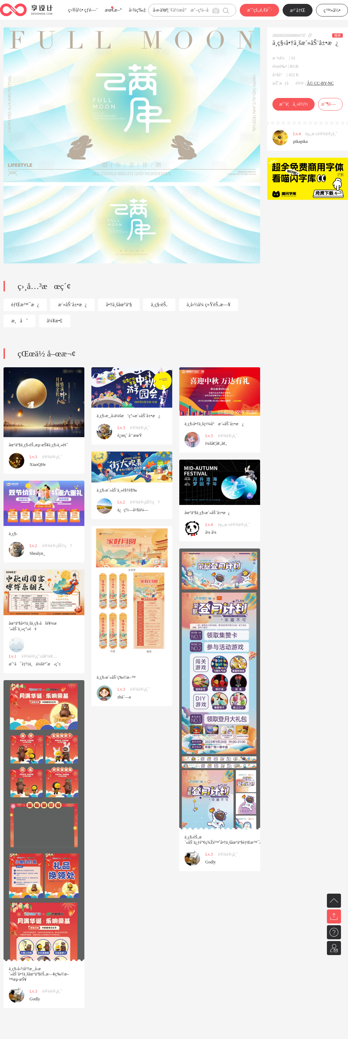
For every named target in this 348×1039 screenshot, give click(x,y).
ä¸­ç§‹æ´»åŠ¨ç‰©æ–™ (116, 677)
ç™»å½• (332, 10)
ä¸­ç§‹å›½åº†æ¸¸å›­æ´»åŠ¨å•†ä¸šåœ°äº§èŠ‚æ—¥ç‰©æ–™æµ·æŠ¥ (39, 974)
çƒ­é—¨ (91, 10)
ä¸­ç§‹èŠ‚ (159, 304)
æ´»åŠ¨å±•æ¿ (72, 304)
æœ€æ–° (113, 10)
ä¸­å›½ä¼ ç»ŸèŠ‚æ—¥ (209, 304)
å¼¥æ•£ (55, 320)
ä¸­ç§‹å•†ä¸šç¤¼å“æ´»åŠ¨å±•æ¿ (214, 423)
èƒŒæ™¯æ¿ (25, 304)
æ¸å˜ (19, 320)
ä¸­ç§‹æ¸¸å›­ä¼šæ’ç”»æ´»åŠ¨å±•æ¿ (128, 415)
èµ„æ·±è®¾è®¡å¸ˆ (321, 133)
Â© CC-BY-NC (320, 83)
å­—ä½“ (160, 10)
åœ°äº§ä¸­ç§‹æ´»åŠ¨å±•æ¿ (207, 512)
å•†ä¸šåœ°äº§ (119, 304)
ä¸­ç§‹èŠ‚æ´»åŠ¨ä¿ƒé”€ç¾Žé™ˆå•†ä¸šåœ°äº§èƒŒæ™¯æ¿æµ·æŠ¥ (232, 840)
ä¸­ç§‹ (13, 533)
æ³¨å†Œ (297, 10)
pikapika (300, 141)
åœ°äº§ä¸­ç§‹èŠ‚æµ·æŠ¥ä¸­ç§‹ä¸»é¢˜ (38, 444)
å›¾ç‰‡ (137, 10)
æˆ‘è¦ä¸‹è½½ (293, 104)
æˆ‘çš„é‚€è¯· (259, 10)
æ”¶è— (330, 104)
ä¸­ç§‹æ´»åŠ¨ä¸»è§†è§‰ (117, 490)
